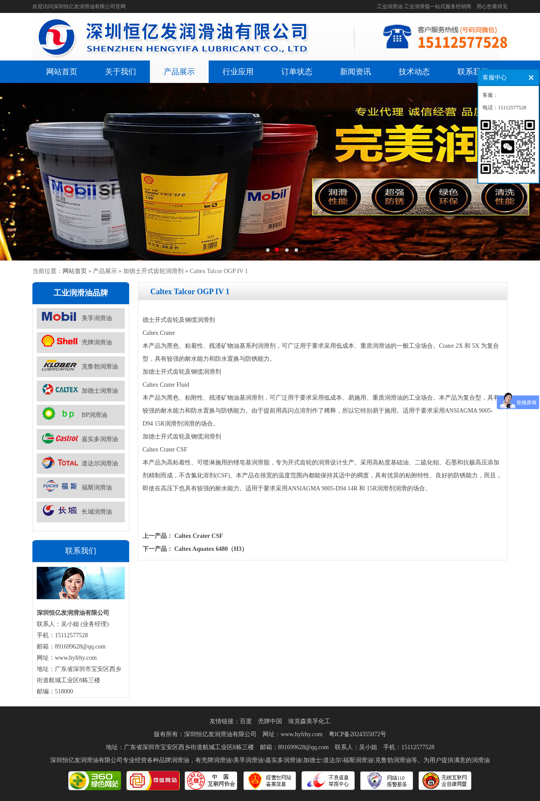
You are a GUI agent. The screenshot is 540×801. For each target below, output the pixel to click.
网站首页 (61, 71)
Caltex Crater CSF (199, 536)
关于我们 (120, 71)
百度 (246, 721)
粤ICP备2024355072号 (358, 734)
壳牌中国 (270, 721)
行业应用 (238, 71)
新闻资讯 (355, 71)
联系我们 (473, 71)
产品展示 (179, 71)
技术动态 (414, 71)
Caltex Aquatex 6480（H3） (211, 549)
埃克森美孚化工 (309, 721)
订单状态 (296, 71)
